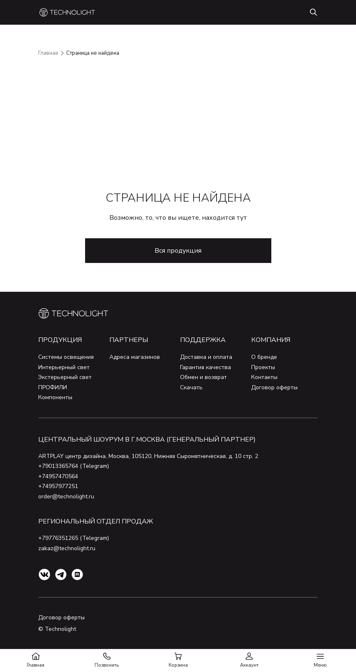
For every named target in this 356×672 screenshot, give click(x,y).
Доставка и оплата (206, 357)
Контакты (264, 377)
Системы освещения (66, 357)
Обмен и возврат (203, 377)
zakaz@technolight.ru (66, 548)
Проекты (263, 367)
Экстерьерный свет (65, 377)
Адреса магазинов (134, 357)
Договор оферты (274, 387)
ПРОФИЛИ (52, 387)
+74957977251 (58, 486)
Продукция (60, 339)
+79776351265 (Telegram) (73, 538)
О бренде (264, 357)
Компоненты (55, 397)
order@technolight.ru (66, 496)
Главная (48, 53)
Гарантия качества (205, 367)
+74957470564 (58, 476)
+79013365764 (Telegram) (73, 466)
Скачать (191, 387)
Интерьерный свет (64, 367)
